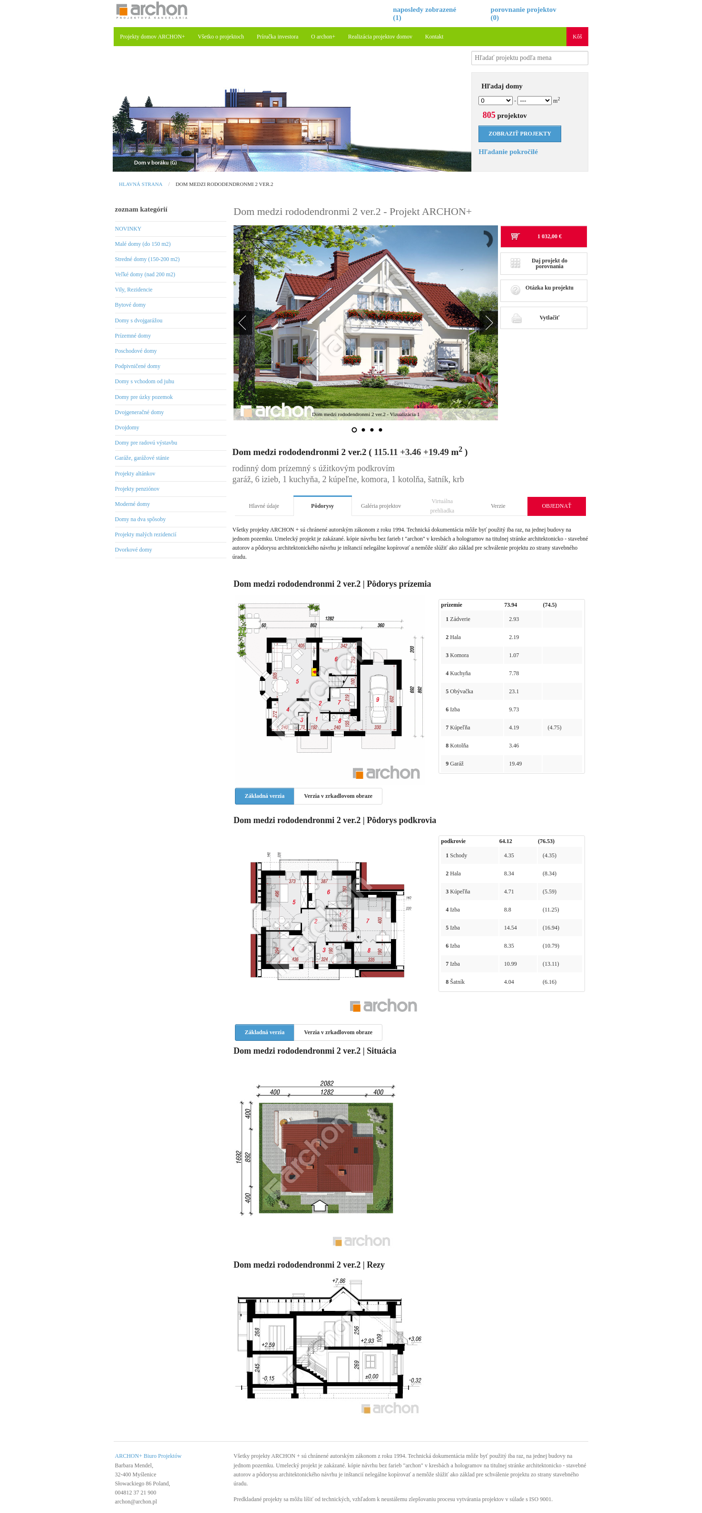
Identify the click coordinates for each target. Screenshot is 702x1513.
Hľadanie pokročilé (508, 151)
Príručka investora (278, 36)
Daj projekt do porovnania (538, 263)
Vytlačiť (534, 317)
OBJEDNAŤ (556, 506)
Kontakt (434, 36)
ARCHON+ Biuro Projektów (148, 1456)
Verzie (498, 506)
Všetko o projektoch (221, 36)
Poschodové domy (136, 351)
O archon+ (323, 36)
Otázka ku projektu (542, 290)
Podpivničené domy (138, 366)
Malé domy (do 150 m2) (143, 244)
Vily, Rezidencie (134, 289)
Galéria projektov (381, 506)
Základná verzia (265, 796)
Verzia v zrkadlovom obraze (338, 796)
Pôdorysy (322, 506)
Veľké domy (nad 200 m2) (145, 274)
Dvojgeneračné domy (139, 412)
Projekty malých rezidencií (145, 534)
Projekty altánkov (135, 473)
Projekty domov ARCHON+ (152, 36)
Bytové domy (130, 304)
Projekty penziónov (137, 488)
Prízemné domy (133, 335)
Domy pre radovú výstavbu (146, 442)
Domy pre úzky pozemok (144, 397)
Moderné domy (132, 504)
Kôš (577, 36)
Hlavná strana (141, 184)
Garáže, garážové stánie (142, 458)
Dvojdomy (127, 427)
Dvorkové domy (133, 549)
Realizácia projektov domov (380, 36)
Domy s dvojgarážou (139, 320)
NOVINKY (128, 228)
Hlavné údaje (264, 506)
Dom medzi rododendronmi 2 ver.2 (224, 184)
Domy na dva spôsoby (140, 519)
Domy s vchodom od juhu (145, 381)
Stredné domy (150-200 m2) (147, 259)
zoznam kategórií (141, 209)
